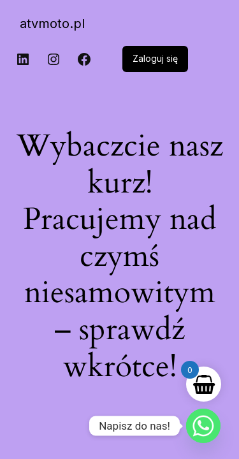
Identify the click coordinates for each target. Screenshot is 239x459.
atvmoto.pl (52, 23)
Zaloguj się (155, 58)
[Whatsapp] (203, 426)
